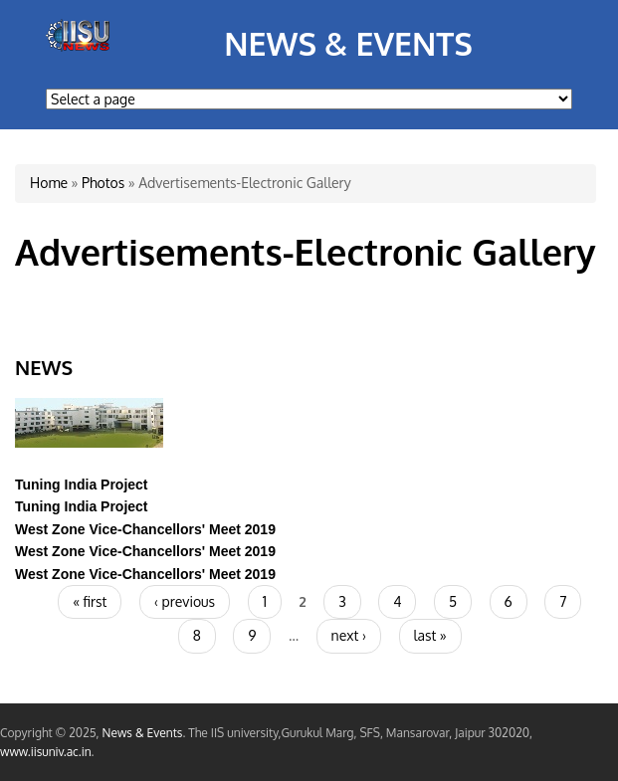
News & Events (348, 43)
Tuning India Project (81, 484)
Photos (103, 182)
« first (89, 601)
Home (49, 182)
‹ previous (184, 601)
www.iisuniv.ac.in (46, 751)
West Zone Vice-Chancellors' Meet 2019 (145, 529)
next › (348, 635)
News (44, 367)
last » (430, 635)
